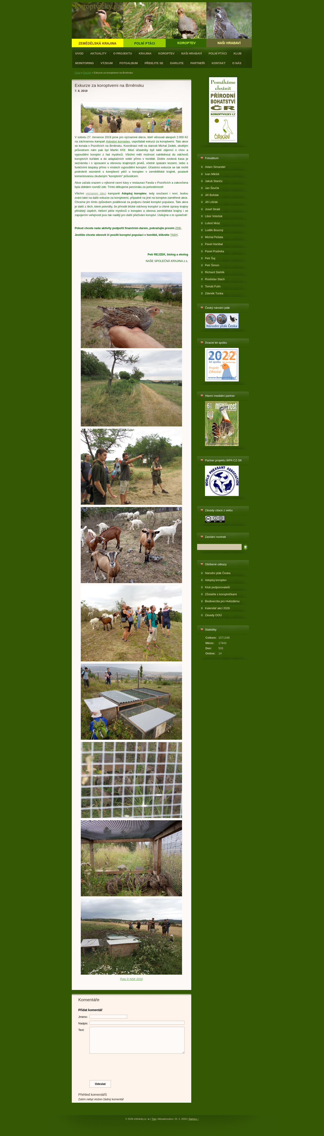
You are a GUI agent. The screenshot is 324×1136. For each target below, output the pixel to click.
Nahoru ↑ (194, 1119)
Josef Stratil (212, 209)
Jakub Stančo (214, 181)
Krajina (145, 53)
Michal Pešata (214, 237)
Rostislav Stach (215, 279)
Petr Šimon (212, 265)
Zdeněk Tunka (214, 293)
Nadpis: (83, 1023)
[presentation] (131, 1066)
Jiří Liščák (211, 202)
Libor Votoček (214, 216)
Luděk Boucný (214, 230)
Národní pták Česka (217, 573)
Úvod (79, 53)
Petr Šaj (210, 258)
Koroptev (166, 53)
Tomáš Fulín (213, 286)
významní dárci (96, 193)
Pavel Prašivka (214, 251)
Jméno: (83, 1017)
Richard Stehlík (215, 272)
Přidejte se (154, 63)
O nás (236, 63)
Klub (238, 53)
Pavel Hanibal (214, 244)
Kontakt (219, 63)
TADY (174, 235)
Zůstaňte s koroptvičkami (221, 594)
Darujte (177, 63)
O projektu (122, 53)
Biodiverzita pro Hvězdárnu (222, 601)
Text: (81, 1030)
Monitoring (84, 63)
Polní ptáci (218, 53)
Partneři (197, 63)
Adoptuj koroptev (216, 580)
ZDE (178, 228)
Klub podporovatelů (217, 587)
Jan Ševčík (212, 188)
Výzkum (107, 63)
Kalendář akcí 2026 (217, 608)
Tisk (154, 1119)
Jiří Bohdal (211, 195)
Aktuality (98, 53)
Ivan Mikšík (212, 174)
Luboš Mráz (212, 223)
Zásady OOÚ (213, 615)
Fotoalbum (128, 63)
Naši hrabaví (191, 53)
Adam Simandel (215, 167)
